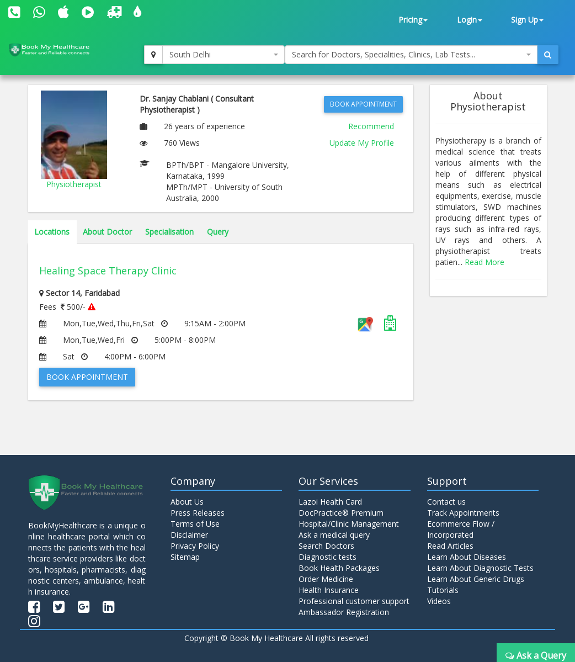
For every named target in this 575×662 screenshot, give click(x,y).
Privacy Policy (195, 546)
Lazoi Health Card (330, 501)
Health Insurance (329, 590)
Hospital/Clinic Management (349, 523)
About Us (187, 501)
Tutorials (443, 590)
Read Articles (450, 546)
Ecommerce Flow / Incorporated (460, 529)
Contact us (446, 501)
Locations (52, 231)
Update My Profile (361, 142)
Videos (439, 601)
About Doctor (107, 231)
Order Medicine (326, 579)
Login (469, 19)
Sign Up (527, 19)
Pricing (413, 19)
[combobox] (223, 54)
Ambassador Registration (344, 612)
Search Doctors (326, 546)
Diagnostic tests (327, 557)
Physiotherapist (74, 184)
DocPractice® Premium (341, 512)
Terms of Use (195, 523)
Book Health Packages (339, 568)
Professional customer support (354, 601)
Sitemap (185, 557)
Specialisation (169, 231)
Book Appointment (363, 104)
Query (217, 231)
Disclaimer (189, 534)
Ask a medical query (334, 534)
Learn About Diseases (466, 557)
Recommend (371, 126)
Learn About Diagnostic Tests (480, 568)
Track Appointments (463, 512)
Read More (484, 262)
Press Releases (198, 512)
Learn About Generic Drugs (475, 579)
